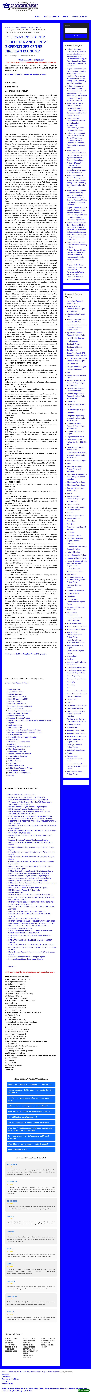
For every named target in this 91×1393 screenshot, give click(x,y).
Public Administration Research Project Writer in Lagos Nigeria (32, 883)
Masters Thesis (50, 16)
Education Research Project (19, 718)
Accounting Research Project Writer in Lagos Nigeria (28, 873)
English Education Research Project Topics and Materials (76, 499)
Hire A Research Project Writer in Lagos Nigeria (26, 957)
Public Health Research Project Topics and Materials (76, 713)
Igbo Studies (71, 574)
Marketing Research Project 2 (19, 747)
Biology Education (15, 701)
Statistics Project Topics (76, 750)
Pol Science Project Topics (77, 691)
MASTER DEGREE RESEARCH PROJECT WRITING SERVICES (31, 921)
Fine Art (70, 513)
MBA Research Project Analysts (20, 885)
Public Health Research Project (20, 768)
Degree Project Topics (75, 437)
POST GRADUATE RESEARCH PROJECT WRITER (27, 911)
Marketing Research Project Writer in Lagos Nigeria (28, 880)
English (11, 723)
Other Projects (14, 758)
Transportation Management (19, 773)
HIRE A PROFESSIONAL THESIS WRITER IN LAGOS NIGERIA (31, 945)
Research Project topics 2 (77, 733)
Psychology (12, 763)
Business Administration (17, 704)
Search (68, 26)
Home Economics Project (76, 555)
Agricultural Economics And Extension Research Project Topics (77, 327)
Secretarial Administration (76, 736)
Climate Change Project (76, 410)
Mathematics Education (17, 751)
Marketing (12, 744)
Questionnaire (72, 727)
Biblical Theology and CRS (18, 699)
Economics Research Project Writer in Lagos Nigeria (28, 876)
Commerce (71, 413)
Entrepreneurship (15, 727)
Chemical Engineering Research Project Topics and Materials (76, 396)
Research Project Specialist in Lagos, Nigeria (25, 959)
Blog (68, 372)
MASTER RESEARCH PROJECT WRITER (23, 919)
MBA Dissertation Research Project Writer (24, 890)
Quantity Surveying (74, 724)
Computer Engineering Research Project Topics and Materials (76, 418)
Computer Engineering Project (20, 706)
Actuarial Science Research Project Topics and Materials (76, 308)
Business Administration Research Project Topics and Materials (76, 383)
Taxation (70, 753)
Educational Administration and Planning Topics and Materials (77, 476)
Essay (65, 16)
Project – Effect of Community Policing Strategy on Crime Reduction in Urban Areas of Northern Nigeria (76, 167)
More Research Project (17, 770)
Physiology (71, 685)
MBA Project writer (15, 892)
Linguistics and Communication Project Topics (76, 601)
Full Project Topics (74, 535)
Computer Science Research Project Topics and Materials (76, 426)
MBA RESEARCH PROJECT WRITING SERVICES (26, 797)
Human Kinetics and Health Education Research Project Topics (77, 563)
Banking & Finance (15, 694)
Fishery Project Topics (75, 516)
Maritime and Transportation (19, 742)
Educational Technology (76, 485)
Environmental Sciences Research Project (24, 730)
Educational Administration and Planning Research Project (30, 720)
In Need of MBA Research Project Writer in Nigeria (27, 888)
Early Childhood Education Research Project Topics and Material (77, 455)
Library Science (73, 593)
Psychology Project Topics (77, 705)
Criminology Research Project (19, 711)
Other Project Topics (74, 676)
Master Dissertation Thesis (77, 626)
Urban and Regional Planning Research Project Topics (77, 766)
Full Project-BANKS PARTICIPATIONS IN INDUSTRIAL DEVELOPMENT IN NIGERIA (48, 1343)
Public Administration (16, 766)
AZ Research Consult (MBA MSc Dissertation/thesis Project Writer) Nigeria (30, 1371)
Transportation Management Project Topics (75, 758)
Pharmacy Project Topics (76, 679)
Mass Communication (16, 749)
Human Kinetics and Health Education (22, 737)
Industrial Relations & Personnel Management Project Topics (76, 579)
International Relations (75, 590)
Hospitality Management (76, 558)
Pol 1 (68, 688)
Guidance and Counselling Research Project (25, 732)
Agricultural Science (16, 692)
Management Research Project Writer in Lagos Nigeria (29, 878)
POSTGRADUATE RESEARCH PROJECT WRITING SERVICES (31, 923)
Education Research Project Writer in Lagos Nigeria (28, 840)
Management (13, 739)
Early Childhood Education (18, 713)
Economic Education (16, 716)
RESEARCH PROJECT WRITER (20, 928)
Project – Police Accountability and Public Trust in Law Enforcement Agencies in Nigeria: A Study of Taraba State (77, 155)
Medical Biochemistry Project (19, 754)
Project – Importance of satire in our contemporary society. (77, 244)
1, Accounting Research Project (17, 683)
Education (12, 966)
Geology (70, 544)
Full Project (71, 532)
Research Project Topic (76, 730)
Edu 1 (69, 463)
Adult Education (14, 689)
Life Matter (71, 596)
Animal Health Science (75, 338)
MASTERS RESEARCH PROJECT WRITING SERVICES (28, 926)
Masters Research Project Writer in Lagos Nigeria (27, 807)
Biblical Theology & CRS (17, 697)
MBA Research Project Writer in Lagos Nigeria (26, 809)
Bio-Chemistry (72, 364)
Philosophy (71, 682)
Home (37, 16)
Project (69, 702)
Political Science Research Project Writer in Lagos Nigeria (30, 871)
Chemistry (71, 401)
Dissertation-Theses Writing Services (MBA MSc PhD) (77, 442)
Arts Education (72, 341)
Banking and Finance (74, 347)
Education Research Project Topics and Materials (74, 469)
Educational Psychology (76, 482)
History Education (15, 735)
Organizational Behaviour (17, 756)
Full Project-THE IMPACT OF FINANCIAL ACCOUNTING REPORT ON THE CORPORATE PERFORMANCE (13, 1344)
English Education (15, 725)
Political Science (14, 761)
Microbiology (72, 656)
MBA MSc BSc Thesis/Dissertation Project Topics (74, 634)
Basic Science (72, 350)
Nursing (11, 775)
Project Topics (79, 16)
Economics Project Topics (76, 460)
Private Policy (72, 699)
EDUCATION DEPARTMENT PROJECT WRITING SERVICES (30, 895)
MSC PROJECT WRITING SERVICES (22, 795)
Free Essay (71, 524)
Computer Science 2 (16, 708)
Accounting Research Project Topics (21, 56)
